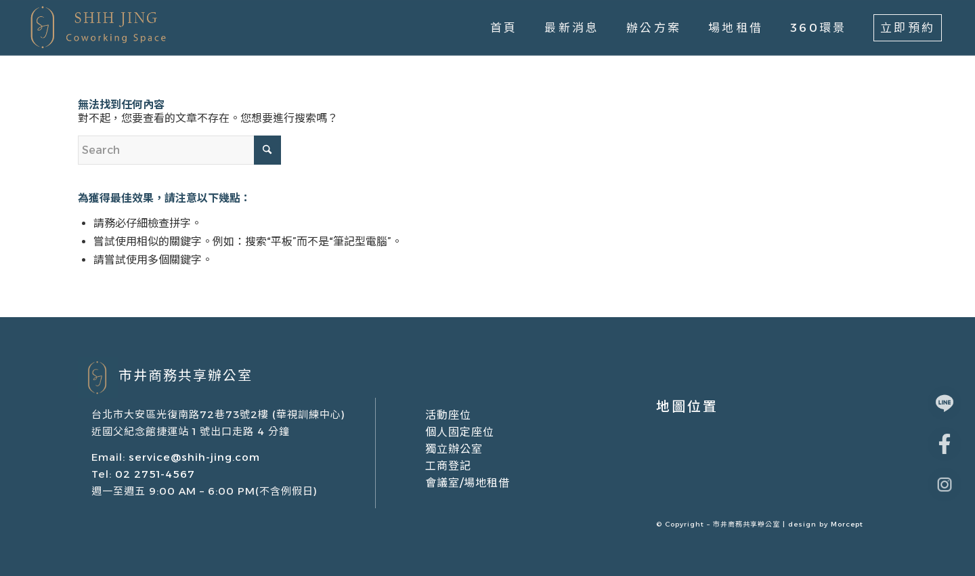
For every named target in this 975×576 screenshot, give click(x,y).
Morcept (847, 524)
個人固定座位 (459, 432)
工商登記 (448, 465)
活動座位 (448, 415)
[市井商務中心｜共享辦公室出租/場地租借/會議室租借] (96, 28)
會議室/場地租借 (467, 482)
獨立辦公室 (454, 449)
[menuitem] (504, 28)
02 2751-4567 (153, 474)
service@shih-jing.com (194, 457)
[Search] (179, 150)
